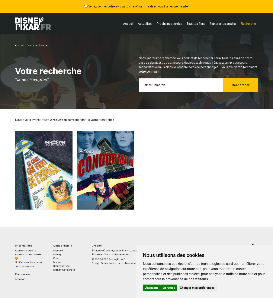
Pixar (56, 258)
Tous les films (195, 23)
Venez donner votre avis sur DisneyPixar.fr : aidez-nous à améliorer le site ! (138, 6)
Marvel (57, 262)
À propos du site (25, 250)
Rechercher (241, 85)
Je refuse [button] (169, 287)
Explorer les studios (223, 23)
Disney (57, 254)
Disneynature (61, 265)
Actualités (145, 23)
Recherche (248, 23)
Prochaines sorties (169, 23)
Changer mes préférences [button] (197, 287)
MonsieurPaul (133, 263)
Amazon (20, 278)
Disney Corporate (64, 269)
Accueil (128, 23)
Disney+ (58, 250)
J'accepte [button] (151, 287)
